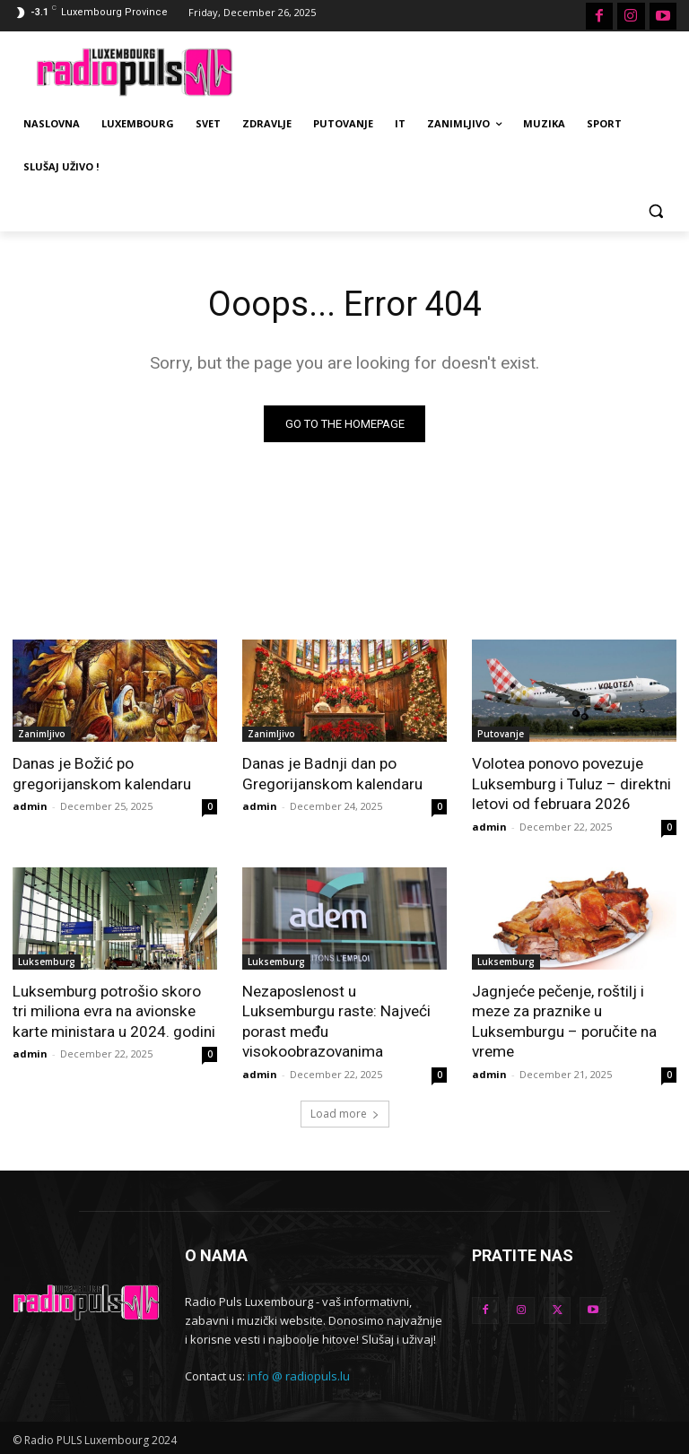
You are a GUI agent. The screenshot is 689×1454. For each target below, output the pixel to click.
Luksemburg (46, 960)
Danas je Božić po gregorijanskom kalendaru (101, 773)
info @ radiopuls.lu (299, 1373)
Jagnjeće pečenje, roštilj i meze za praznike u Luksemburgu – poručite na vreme (564, 1019)
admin (30, 806)
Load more (344, 1111)
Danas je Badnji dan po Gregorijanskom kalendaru (331, 773)
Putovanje (500, 733)
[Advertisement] (466, 70)
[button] (655, 210)
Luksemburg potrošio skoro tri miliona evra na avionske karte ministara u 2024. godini (115, 1010)
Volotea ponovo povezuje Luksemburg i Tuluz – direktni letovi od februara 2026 (570, 783)
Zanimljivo (41, 733)
